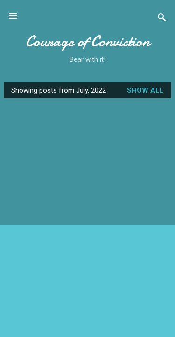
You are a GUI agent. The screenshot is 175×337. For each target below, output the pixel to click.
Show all (145, 90)
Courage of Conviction (88, 41)
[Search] (162, 19)
